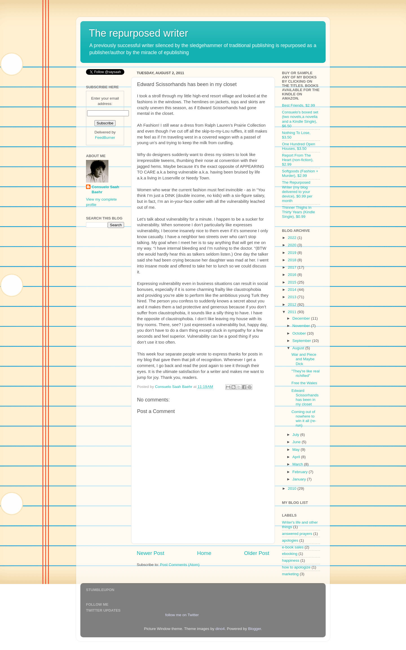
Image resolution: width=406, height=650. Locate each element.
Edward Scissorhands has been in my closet (305, 397)
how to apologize (296, 567)
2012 (292, 304)
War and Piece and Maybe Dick (304, 359)
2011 (292, 312)
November (301, 326)
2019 (292, 253)
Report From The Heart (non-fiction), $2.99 (298, 159)
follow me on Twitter (182, 615)
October (299, 333)
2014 (292, 289)
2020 (292, 245)
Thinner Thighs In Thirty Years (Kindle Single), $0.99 (298, 212)
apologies (290, 540)
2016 (292, 275)
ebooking (289, 554)
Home (204, 553)
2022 (292, 238)
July (296, 434)
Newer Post (150, 553)
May (296, 449)
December (301, 318)
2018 (292, 260)
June (297, 442)
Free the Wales (304, 383)
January (299, 479)
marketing (290, 574)
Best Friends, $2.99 (298, 105)
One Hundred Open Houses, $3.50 (298, 146)
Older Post (256, 553)
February (300, 472)
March (298, 464)
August (298, 348)
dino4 (220, 629)
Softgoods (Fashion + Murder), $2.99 (300, 173)
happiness (290, 560)
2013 (292, 297)
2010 (292, 488)
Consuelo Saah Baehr (105, 189)
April (296, 457)
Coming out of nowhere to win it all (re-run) (304, 419)
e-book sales (293, 547)
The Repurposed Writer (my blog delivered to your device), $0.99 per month (297, 191)
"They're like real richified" (306, 373)
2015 (292, 282)
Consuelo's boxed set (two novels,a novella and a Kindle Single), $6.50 (300, 119)
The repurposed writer (138, 33)
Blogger (254, 629)
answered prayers (297, 534)
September (302, 341)
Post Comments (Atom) (180, 565)
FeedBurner (105, 137)
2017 (292, 267)
